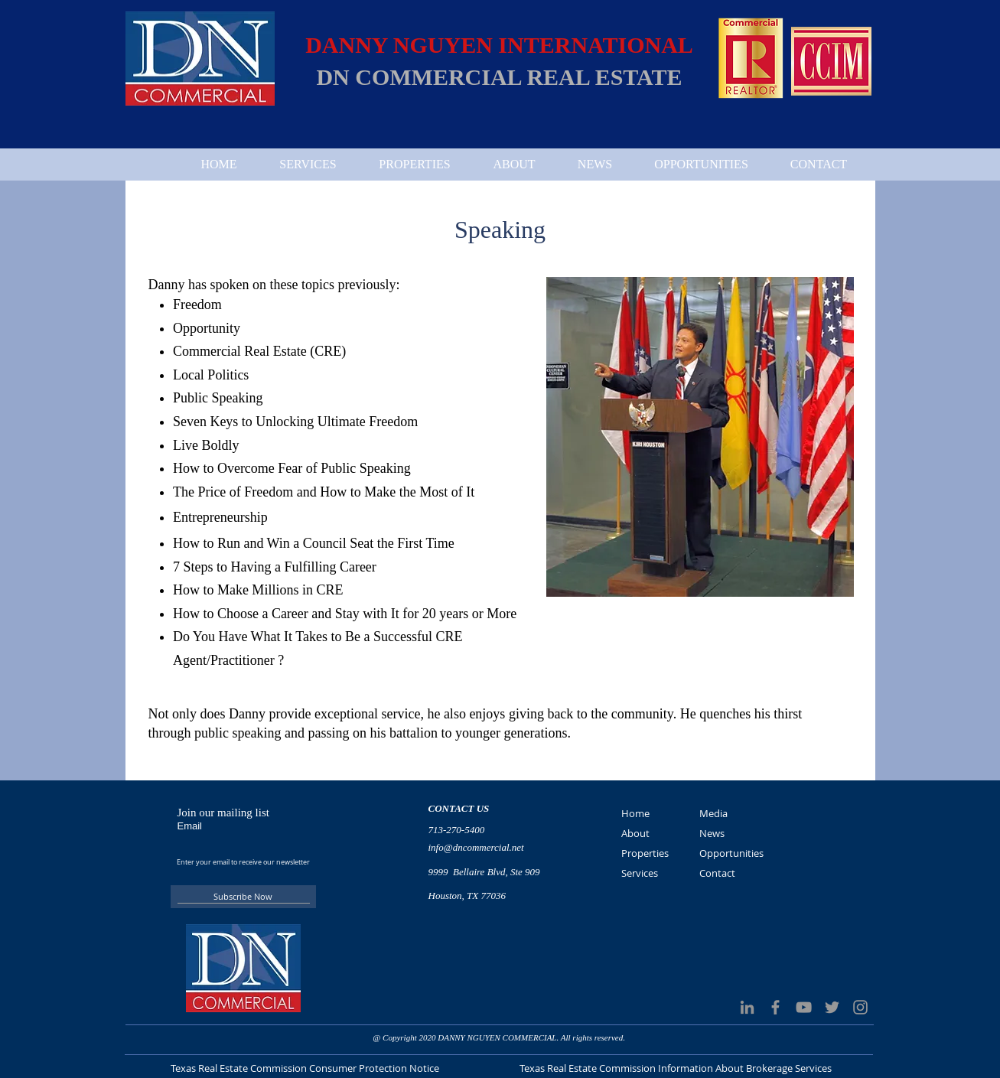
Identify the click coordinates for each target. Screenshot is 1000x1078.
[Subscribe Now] (243, 896)
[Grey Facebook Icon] (775, 1007)
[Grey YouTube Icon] (803, 1007)
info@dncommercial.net (476, 847)
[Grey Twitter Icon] (832, 1007)
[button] (700, 437)
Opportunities (731, 853)
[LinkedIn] (747, 1007)
